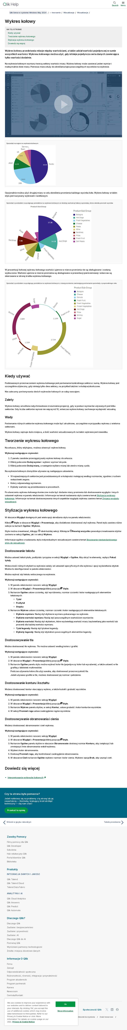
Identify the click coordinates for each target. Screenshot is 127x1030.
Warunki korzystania (86, 1017)
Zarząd (10, 968)
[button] (63, 104)
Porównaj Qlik (13, 943)
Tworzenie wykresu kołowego (21, 36)
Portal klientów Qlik (16, 857)
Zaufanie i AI (13, 935)
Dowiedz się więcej (16, 43)
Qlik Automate (14, 910)
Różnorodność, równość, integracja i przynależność (32, 976)
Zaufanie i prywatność (17, 931)
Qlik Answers (13, 902)
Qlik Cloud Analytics (16, 898)
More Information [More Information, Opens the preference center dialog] (65, 1011)
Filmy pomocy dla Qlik (17, 842)
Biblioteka (11, 861)
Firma (9, 964)
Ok (65, 1004)
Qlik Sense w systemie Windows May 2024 (28, 12)
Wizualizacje (68, 12)
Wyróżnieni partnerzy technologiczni (24, 947)
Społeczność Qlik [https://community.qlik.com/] (92, 1009)
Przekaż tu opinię (16, 810)
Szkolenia (11, 850)
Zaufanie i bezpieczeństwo (20, 927)
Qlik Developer (14, 846)
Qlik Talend (12, 879)
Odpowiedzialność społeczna (21, 972)
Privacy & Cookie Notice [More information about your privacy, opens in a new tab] (23, 1022)
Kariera (10, 987)
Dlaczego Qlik (13, 923)
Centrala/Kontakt (15, 995)
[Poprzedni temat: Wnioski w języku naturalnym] (32, 822)
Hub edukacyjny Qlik (17, 854)
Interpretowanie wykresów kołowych (25, 777)
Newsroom (12, 991)
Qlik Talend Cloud (15, 883)
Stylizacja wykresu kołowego (21, 40)
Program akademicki (17, 979)
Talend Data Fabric (16, 887)
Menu (123, 5)
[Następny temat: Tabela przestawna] (95, 822)
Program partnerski (16, 983)
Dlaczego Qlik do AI (16, 939)
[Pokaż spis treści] (5, 12)
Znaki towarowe (106, 1017)
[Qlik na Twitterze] (107, 1009)
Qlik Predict (12, 906)
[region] (41, 1012)
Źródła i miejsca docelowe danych (23, 951)
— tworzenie (55, 12)
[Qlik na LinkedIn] (112, 1009)
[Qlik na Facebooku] (117, 1009)
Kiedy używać (14, 33)
